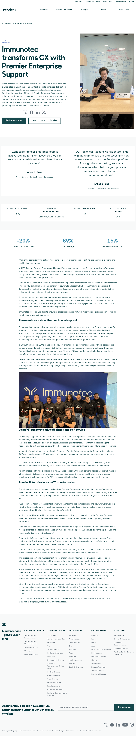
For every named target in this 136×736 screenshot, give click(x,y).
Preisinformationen (64, 10)
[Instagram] (132, 725)
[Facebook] (112, 725)
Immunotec (100, 274)
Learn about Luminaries (44, 120)
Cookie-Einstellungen (57, 731)
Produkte (43, 10)
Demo (103, 10)
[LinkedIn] (118, 725)
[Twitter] (106, 725)
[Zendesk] (4, 628)
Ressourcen (124, 10)
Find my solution (14, 120)
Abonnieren (124, 707)
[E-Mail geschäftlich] (86, 707)
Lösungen (84, 10)
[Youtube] (125, 725)
